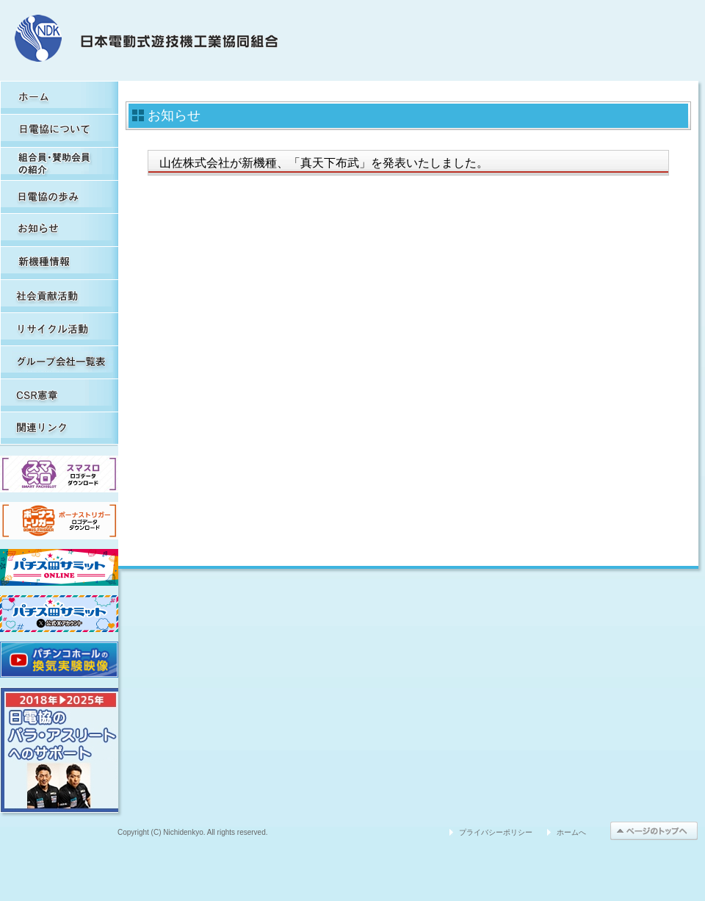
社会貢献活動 (59, 295)
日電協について (59, 130)
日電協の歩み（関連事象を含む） (59, 196)
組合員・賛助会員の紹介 (59, 163)
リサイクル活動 (59, 328)
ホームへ (571, 832)
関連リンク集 (59, 428)
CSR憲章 (59, 395)
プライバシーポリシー (495, 832)
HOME (59, 97)
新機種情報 (59, 262)
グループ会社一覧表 (59, 361)
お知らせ (59, 229)
